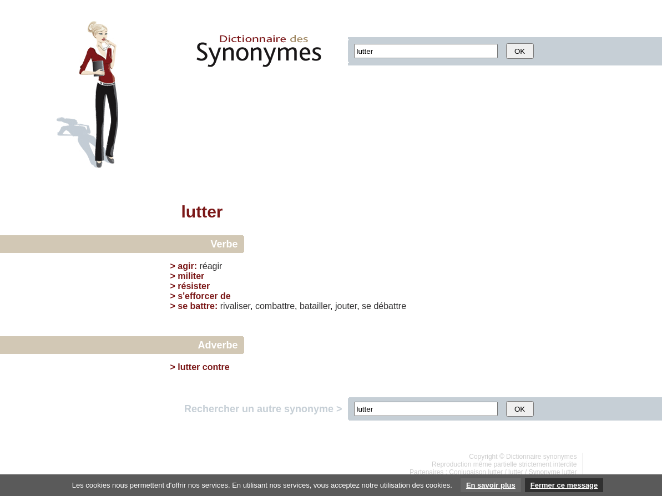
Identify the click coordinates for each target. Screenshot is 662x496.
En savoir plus (491, 485)
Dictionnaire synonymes (541, 456)
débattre (389, 306)
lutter (515, 472)
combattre (275, 306)
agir (186, 266)
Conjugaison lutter (476, 472)
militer (191, 276)
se (366, 306)
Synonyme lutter (553, 472)
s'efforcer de (204, 296)
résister (194, 286)
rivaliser (235, 306)
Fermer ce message (564, 485)
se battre (196, 306)
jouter (346, 306)
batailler (315, 306)
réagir (210, 266)
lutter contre (203, 367)
